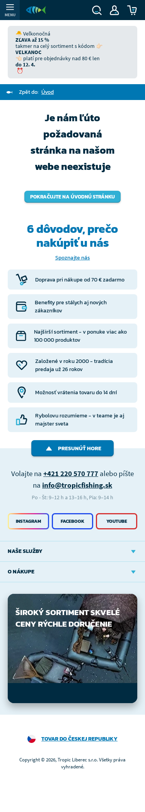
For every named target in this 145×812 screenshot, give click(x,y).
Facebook (72, 521)
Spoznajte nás (72, 258)
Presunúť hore (72, 448)
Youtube (116, 521)
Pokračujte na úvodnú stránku (72, 196)
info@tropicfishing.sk (77, 485)
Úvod (47, 92)
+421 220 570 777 (70, 473)
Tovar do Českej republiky (79, 739)
